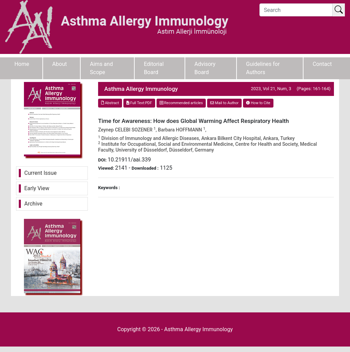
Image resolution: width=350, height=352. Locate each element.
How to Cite (258, 103)
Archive (33, 203)
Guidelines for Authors (263, 68)
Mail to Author (224, 103)
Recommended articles (181, 103)
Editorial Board (154, 68)
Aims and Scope (101, 68)
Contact (322, 64)
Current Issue (40, 173)
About (59, 64)
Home (21, 64)
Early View (36, 188)
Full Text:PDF (139, 103)
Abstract (110, 103)
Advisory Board (205, 68)
